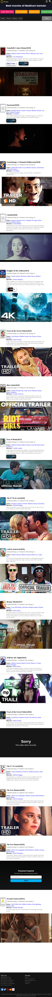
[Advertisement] (26, 32)
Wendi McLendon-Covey (18, 167)
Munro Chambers (11, 392)
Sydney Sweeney (15, 112)
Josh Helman (15, 336)
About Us (27, 983)
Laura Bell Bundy (16, 607)
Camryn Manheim (16, 771)
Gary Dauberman (18, 57)
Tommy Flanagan (11, 665)
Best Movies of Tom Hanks (7, 983)
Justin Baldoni (17, 223)
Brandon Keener (16, 110)
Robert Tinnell (17, 339)
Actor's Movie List (29, 978)
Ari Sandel (16, 171)
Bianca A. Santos (36, 663)
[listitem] (7, 12)
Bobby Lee (34, 554)
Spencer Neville (25, 663)
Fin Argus (34, 220)
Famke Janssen (15, 276)
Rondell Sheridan (18, 907)
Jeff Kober (25, 607)
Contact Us (28, 982)
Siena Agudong (36, 904)
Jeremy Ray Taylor (11, 169)
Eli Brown (14, 503)
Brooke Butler (10, 797)
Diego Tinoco (31, 276)
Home (6, 2)
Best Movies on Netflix (6, 982)
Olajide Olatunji (16, 554)
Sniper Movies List (5, 977)
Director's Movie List (30, 980)
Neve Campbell (26, 220)
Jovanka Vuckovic (18, 394)
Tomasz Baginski (18, 279)
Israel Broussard (35, 445)
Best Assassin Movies (6, 985)
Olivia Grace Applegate (18, 795)
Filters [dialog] (47, 18)
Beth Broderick (39, 795)
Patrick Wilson (25, 53)
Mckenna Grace (34, 53)
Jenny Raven (27, 390)
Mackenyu (24, 276)
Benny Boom (17, 666)
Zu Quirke (16, 114)
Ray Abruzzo (33, 336)
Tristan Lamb (10, 906)
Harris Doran (16, 610)
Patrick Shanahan (18, 799)
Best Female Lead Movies (7, 980)
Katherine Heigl (15, 445)
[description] (12, 50)
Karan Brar (41, 503)
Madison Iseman (16, 53)
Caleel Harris (40, 167)
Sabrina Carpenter (16, 220)
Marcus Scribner (22, 503)
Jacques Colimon (26, 110)
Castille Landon (17, 448)
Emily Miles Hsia (16, 904)
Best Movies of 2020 (6, 978)
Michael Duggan (17, 505)
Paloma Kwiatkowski (17, 390)
